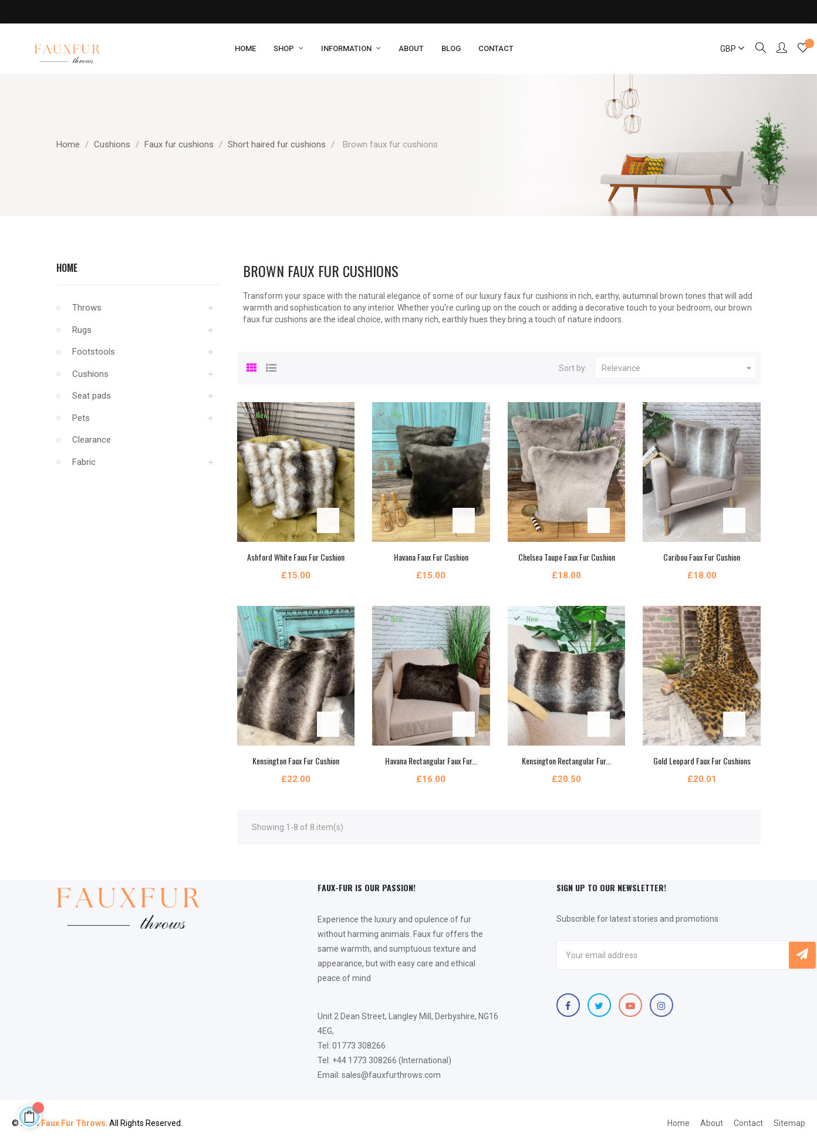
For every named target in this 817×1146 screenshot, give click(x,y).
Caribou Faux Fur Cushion (701, 557)
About (711, 1123)
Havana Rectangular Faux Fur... (431, 760)
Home (66, 268)
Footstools (93, 351)
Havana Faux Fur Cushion (431, 557)
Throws (87, 307)
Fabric (84, 462)
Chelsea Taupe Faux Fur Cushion (566, 557)
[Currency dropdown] (727, 48)
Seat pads (91, 395)
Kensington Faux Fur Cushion (295, 760)
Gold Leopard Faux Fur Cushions (702, 760)
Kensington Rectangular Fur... (566, 760)
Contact (748, 1123)
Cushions (90, 374)
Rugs (82, 330)
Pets (81, 418)
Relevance (678, 368)
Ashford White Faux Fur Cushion (296, 557)
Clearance (91, 439)
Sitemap (789, 1123)
